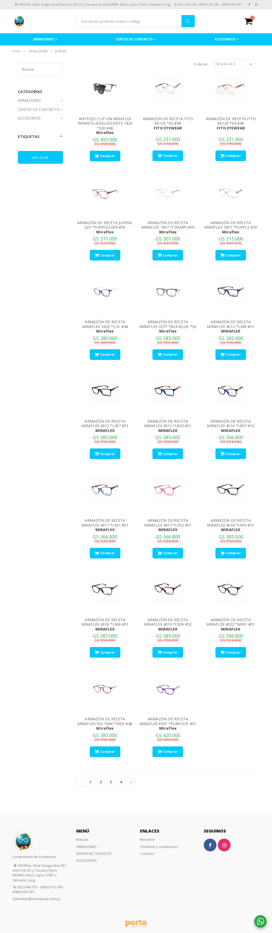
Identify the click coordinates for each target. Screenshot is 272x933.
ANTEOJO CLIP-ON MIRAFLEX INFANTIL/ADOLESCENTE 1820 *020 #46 (105, 123)
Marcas (82, 839)
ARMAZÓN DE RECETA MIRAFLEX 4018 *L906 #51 (105, 622)
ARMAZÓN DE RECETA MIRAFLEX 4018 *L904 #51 (230, 523)
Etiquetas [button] (28, 136)
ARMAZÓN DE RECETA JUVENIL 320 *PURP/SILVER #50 (105, 225)
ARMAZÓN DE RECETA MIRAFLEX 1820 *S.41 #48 (105, 324)
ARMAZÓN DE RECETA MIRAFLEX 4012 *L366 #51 (230, 324)
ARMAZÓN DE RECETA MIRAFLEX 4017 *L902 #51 (168, 523)
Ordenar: (201, 64)
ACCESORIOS (225, 39)
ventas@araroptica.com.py (39, 898)
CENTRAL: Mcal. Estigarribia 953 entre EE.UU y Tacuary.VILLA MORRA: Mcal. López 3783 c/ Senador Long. (39, 872)
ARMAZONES (43, 39)
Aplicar (40, 157)
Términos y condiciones (159, 846)
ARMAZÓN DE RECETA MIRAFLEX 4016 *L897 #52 (230, 423)
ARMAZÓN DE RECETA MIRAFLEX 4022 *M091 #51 (230, 622)
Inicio (16, 51)
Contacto (147, 853)
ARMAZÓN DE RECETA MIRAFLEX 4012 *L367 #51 (105, 423)
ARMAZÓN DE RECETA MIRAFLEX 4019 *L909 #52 (168, 622)
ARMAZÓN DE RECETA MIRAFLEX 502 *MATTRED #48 (105, 721)
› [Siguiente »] (131, 781)
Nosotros (147, 839)
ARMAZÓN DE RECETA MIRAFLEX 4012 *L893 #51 (168, 423)
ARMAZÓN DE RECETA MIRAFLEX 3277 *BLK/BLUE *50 (167, 324)
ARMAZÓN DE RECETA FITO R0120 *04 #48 (231, 121)
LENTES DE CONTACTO (134, 39)
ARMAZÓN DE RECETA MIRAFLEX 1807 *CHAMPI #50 (168, 225)
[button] (252, 21)
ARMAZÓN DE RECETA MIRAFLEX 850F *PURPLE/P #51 (167, 721)
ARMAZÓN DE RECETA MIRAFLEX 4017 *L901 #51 (105, 523)
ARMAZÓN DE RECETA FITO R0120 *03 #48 (168, 121)
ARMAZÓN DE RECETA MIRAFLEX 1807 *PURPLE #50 (230, 225)
